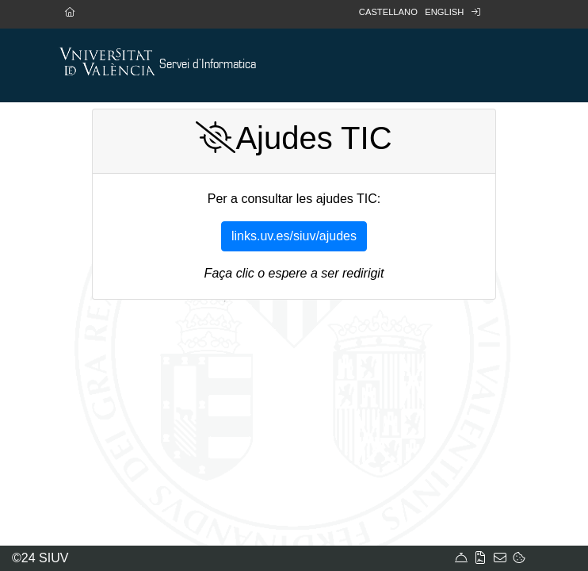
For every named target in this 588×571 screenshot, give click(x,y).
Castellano (388, 12)
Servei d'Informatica (207, 65)
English (444, 12)
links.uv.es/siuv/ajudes (294, 236)
